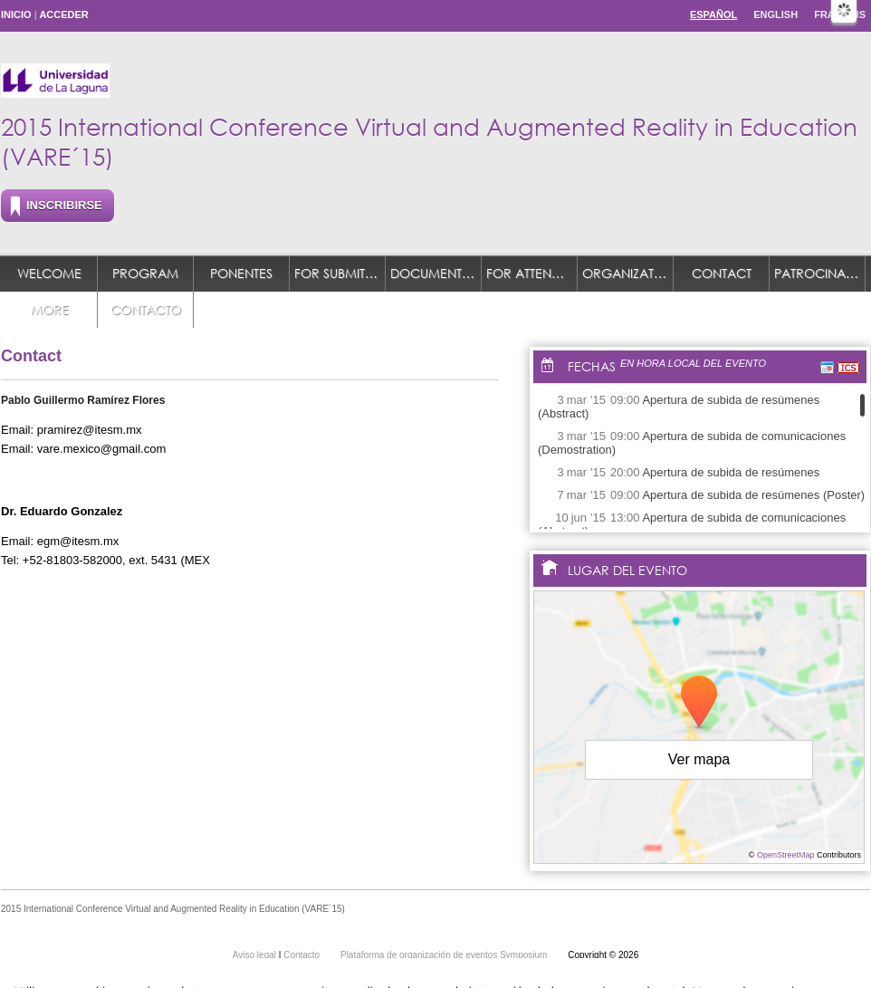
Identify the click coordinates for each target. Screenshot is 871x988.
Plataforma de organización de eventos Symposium (445, 955)
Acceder (63, 14)
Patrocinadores (820, 273)
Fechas (592, 366)
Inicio (16, 14)
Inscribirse (64, 205)
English (775, 14)
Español (713, 14)
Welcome (49, 273)
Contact (721, 273)
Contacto (145, 309)
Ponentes (241, 273)
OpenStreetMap (786, 854)
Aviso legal (256, 955)
